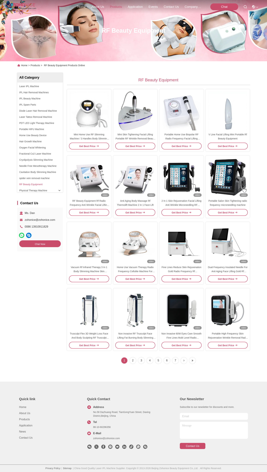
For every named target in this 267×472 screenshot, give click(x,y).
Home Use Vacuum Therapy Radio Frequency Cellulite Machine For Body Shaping (135, 271)
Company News (193, 7)
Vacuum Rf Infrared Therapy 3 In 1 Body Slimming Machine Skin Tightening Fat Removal (89, 271)
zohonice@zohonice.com (40, 219)
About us (24, 413)
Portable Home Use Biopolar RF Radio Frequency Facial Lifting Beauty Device (181, 138)
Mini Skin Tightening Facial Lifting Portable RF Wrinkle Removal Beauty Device (135, 138)
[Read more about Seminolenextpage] (184, 360)
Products (35, 65)
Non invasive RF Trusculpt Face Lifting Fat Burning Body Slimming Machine (135, 337)
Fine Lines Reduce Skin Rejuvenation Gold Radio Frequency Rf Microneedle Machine (181, 271)
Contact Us (26, 437)
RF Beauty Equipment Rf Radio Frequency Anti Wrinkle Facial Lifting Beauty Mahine (89, 204)
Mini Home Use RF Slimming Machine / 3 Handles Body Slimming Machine (89, 138)
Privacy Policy (52, 468)
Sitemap (67, 468)
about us (97, 7)
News (22, 431)
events (153, 7)
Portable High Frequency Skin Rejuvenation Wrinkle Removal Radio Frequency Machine (227, 337)
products (116, 7)
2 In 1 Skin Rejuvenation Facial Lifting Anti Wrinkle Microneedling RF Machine (181, 204)
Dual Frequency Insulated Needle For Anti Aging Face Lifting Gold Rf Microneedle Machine (228, 271)
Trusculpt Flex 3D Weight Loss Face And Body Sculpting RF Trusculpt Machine (89, 337)
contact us (171, 7)
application (135, 7)
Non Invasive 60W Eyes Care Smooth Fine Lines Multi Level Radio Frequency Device (181, 337)
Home (81, 7)
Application (25, 425)
